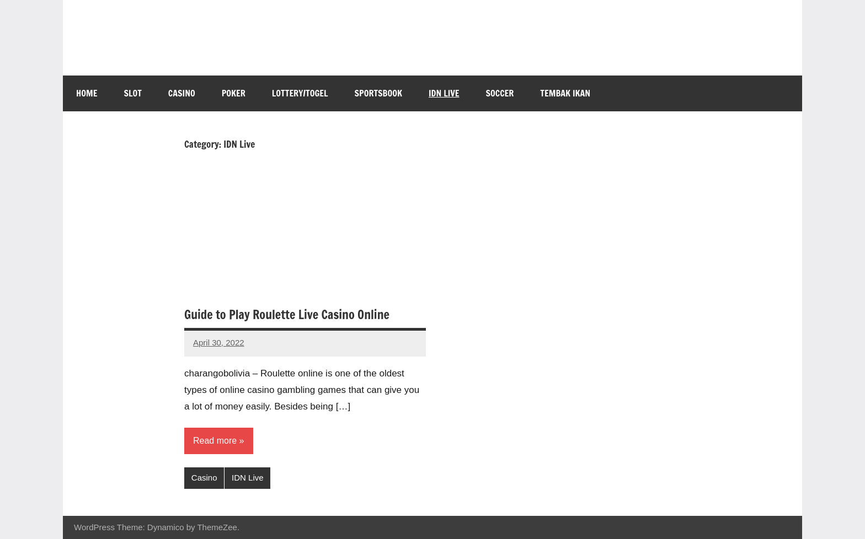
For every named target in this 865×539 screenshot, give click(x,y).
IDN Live (444, 93)
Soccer (500, 93)
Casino (181, 93)
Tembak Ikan (565, 93)
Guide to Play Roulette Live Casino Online (286, 314)
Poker (233, 93)
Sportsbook (378, 93)
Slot (132, 93)
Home (86, 93)
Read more (215, 440)
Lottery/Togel (300, 93)
